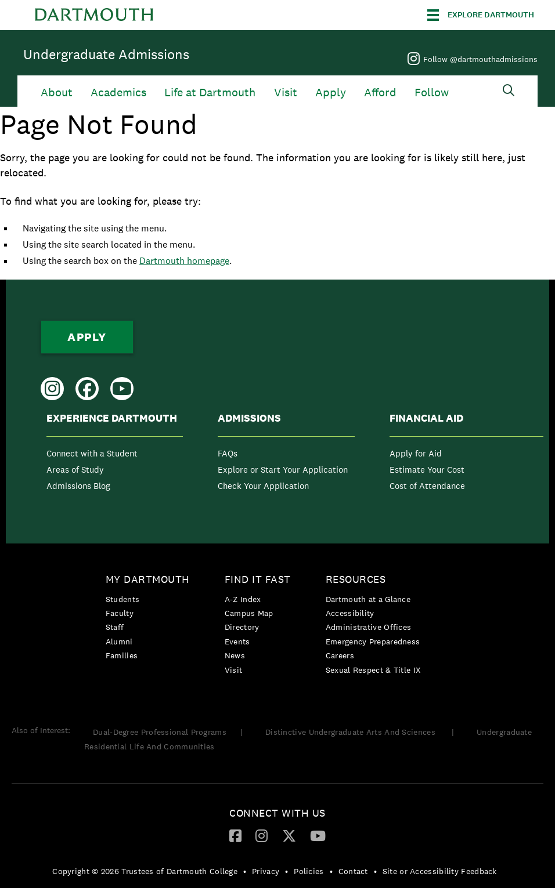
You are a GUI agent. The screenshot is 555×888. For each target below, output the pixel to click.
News (235, 655)
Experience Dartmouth (111, 418)
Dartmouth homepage (184, 261)
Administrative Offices (369, 627)
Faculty (120, 613)
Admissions (249, 418)
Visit (285, 92)
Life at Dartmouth (209, 92)
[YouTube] (318, 835)
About (57, 92)
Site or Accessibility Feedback (440, 871)
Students (122, 599)
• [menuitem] (244, 871)
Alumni (119, 641)
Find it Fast (258, 579)
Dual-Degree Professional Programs (159, 732)
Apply (330, 92)
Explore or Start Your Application (283, 469)
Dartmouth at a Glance (368, 599)
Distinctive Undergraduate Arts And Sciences (351, 732)
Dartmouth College (94, 15)
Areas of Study (75, 469)
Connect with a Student (92, 453)
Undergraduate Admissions (106, 54)
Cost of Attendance (427, 485)
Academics (118, 92)
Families (122, 655)
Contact (353, 871)
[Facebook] (235, 835)
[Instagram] (261, 835)
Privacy (265, 871)
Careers (340, 655)
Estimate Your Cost (427, 469)
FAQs (227, 453)
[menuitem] (114, 454)
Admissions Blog (78, 485)
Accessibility (350, 613)
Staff (115, 627)
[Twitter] (289, 835)
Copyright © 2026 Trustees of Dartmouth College (144, 871)
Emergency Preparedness (373, 641)
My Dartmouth (148, 579)
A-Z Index (243, 599)
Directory (242, 627)
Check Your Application (263, 485)
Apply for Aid (416, 453)
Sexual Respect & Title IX (373, 670)
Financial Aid (426, 418)
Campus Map (249, 613)
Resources (356, 579)
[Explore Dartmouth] (480, 15)
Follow (432, 92)
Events (237, 641)
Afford (380, 92)
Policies (308, 871)
